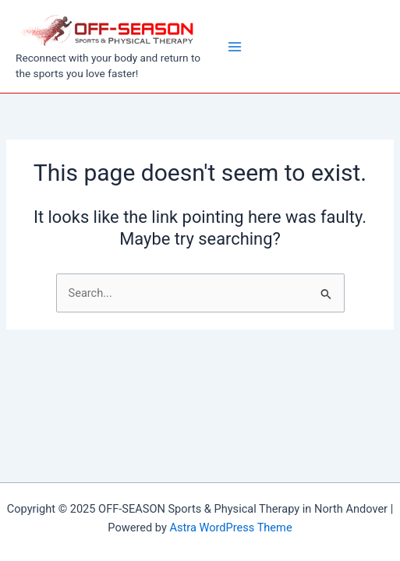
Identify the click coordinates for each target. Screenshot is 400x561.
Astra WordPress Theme (230, 527)
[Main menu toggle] (234, 46)
